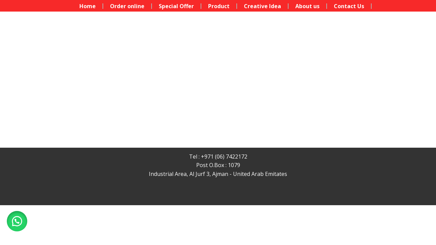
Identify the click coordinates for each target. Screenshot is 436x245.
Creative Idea (262, 6)
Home (87, 6)
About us (307, 6)
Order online (127, 6)
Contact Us (349, 6)
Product (219, 6)
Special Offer (176, 6)
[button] (17, 221)
